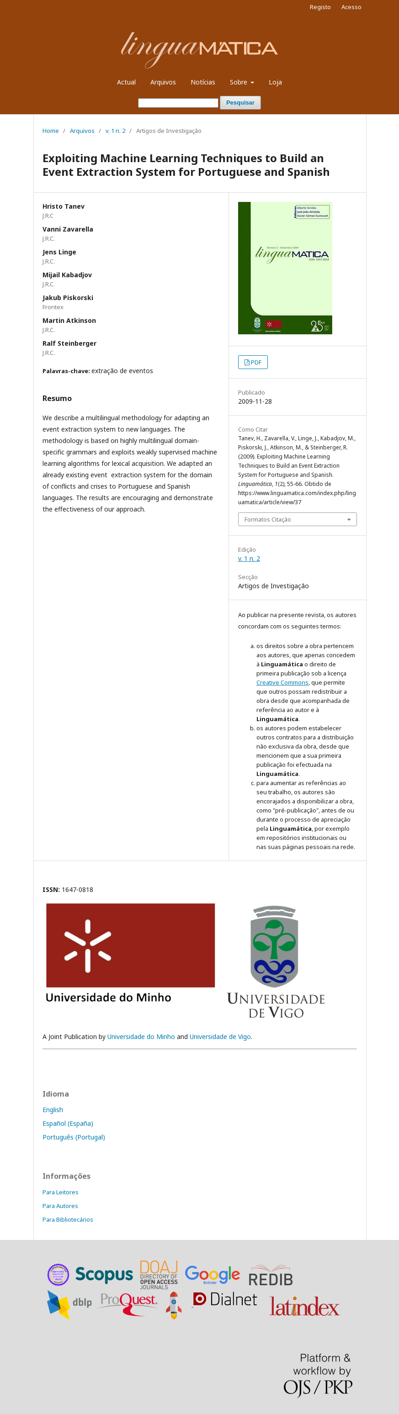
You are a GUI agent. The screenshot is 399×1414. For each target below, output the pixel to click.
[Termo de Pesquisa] (178, 103)
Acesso (351, 7)
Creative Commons (282, 682)
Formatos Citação (268, 519)
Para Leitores (61, 1192)
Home (51, 131)
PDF (256, 362)
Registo (320, 7)
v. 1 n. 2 (115, 131)
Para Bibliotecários (68, 1219)
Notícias (203, 82)
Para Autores (60, 1206)
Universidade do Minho (141, 1036)
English (53, 1109)
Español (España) (68, 1123)
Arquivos (163, 82)
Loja (275, 82)
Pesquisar (240, 102)
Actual (126, 82)
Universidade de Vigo (220, 1036)
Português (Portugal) (74, 1137)
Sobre (239, 82)
